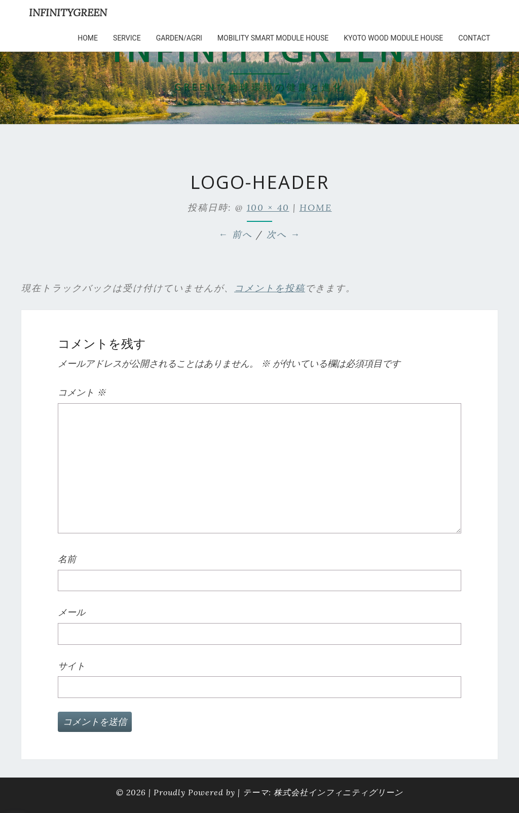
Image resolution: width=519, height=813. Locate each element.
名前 (67, 559)
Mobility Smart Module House (272, 38)
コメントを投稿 (269, 288)
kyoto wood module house (393, 38)
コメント (82, 392)
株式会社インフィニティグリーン (338, 792)
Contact (474, 38)
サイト (71, 666)
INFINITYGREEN (68, 12)
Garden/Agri (179, 38)
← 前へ (235, 234)
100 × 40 (268, 207)
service (127, 38)
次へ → (284, 234)
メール (71, 612)
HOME (88, 38)
